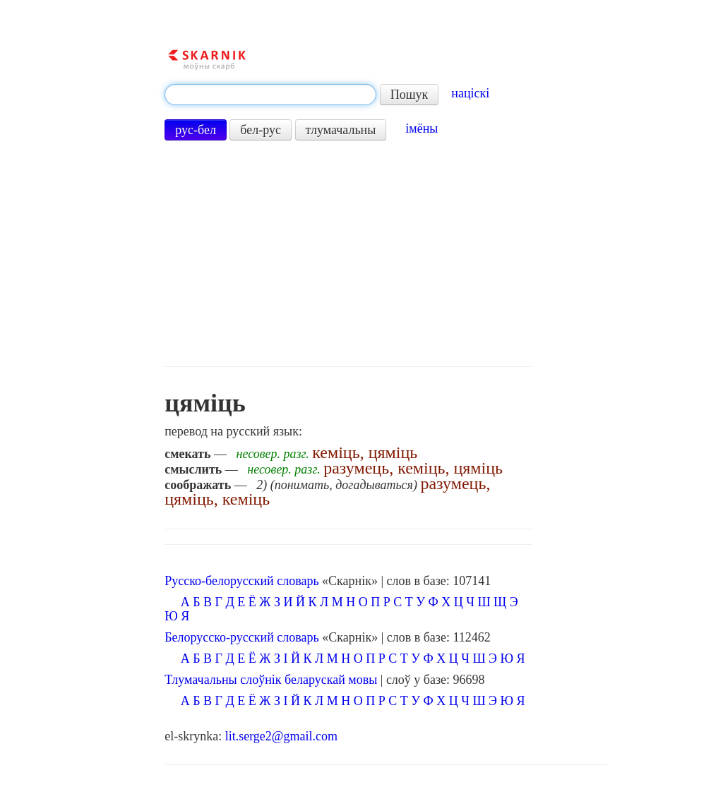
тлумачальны (341, 130)
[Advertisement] (348, 253)
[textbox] (270, 94)
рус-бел (195, 130)
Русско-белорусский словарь (241, 581)
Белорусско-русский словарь (242, 637)
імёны (421, 128)
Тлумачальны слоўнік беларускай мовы (271, 680)
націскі (470, 93)
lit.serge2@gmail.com (281, 736)
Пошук (409, 95)
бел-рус (260, 130)
